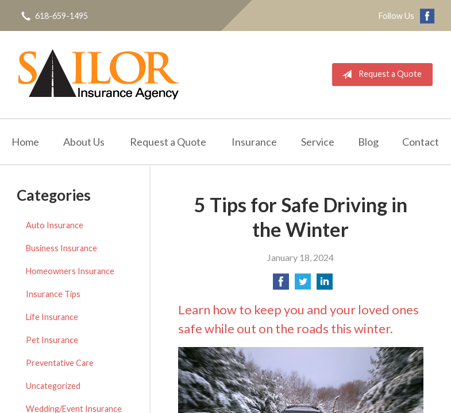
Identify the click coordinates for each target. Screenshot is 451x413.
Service (317, 141)
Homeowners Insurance (70, 271)
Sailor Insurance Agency (98, 74)
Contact (420, 141)
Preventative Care (60, 363)
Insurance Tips (53, 294)
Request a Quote (379, 74)
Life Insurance (52, 317)
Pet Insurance (52, 340)
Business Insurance (61, 248)
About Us (84, 141)
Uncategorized (53, 386)
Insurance (254, 141)
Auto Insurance (54, 225)
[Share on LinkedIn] (325, 284)
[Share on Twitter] (303, 284)
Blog (368, 141)
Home (25, 141)
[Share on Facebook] (281, 284)
